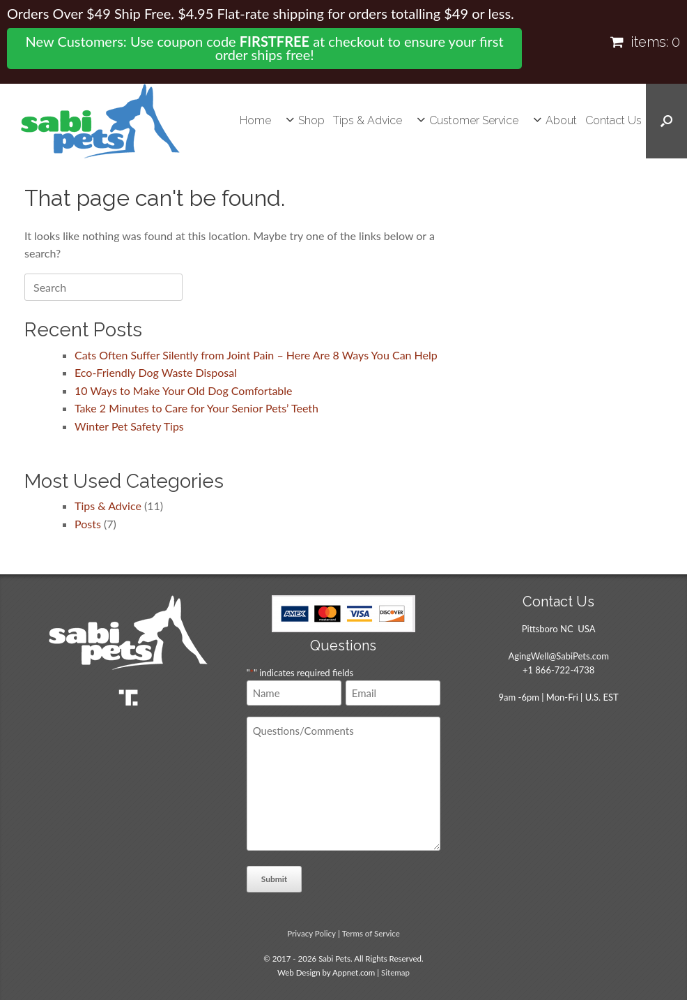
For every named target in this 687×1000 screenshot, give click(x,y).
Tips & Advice (367, 120)
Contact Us (613, 120)
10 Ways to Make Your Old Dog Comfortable (184, 390)
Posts (88, 523)
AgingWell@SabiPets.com (558, 656)
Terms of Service (371, 933)
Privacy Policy (311, 933)
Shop (311, 120)
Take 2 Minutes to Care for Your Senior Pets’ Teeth (196, 408)
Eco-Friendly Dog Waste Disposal (156, 372)
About (561, 120)
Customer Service (473, 120)
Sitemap (395, 972)
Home (255, 120)
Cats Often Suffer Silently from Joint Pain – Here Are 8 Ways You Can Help (256, 354)
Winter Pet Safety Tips (129, 426)
